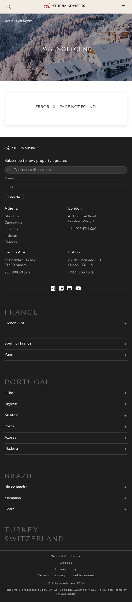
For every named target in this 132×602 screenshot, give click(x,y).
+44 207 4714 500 (82, 229)
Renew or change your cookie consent (66, 575)
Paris (9, 355)
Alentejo (12, 415)
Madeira (11, 449)
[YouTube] (78, 288)
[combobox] (69, 170)
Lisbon (10, 393)
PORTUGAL (27, 383)
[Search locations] (8, 7)
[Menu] (123, 7)
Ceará (9, 509)
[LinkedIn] (69, 288)
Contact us (13, 223)
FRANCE (21, 313)
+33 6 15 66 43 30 (81, 272)
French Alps (14, 323)
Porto (9, 426)
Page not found (27, 21)
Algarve (11, 404)
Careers (11, 242)
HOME (9, 21)
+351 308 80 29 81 (18, 272)
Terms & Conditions (66, 556)
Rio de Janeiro (16, 487)
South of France (18, 343)
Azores (10, 438)
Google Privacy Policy (90, 590)
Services (11, 229)
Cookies (66, 563)
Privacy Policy (66, 569)
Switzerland (35, 539)
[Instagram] (53, 288)
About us (12, 216)
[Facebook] (61, 288)
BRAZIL (19, 477)
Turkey (22, 530)
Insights (11, 235)
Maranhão (13, 498)
